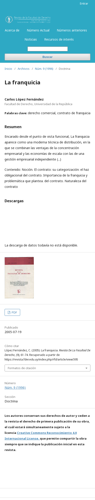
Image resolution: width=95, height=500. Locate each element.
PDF (14, 312)
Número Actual (38, 30)
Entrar (84, 3)
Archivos (24, 69)
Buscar (47, 57)
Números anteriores (72, 30)
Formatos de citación (22, 368)
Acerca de (12, 30)
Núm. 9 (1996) (44, 69)
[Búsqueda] (47, 49)
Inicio (8, 69)
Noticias (30, 39)
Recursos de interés (59, 39)
